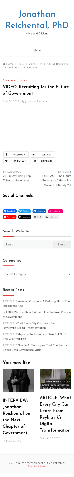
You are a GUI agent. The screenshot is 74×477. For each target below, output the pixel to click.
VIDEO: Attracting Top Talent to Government (17, 178)
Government (10, 80)
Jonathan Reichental (37, 101)
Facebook (14, 154)
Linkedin (42, 161)
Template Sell (36, 466)
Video (23, 80)
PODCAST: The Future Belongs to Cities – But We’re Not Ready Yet (56, 180)
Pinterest (15, 161)
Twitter (41, 154)
